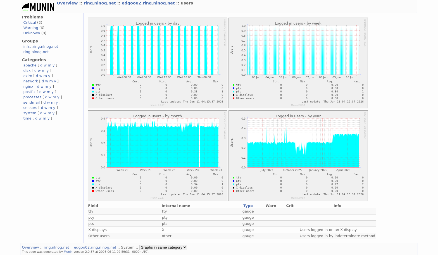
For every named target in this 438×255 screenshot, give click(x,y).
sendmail (31, 102)
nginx (28, 86)
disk (26, 70)
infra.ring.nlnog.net (40, 46)
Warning (30, 28)
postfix (29, 92)
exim (27, 76)
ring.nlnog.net (100, 3)
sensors (30, 108)
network (30, 81)
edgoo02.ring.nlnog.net (149, 3)
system (29, 113)
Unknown (31, 33)
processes (32, 97)
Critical (29, 22)
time (27, 118)
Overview (68, 3)
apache (29, 65)
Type (248, 206)
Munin (68, 251)
